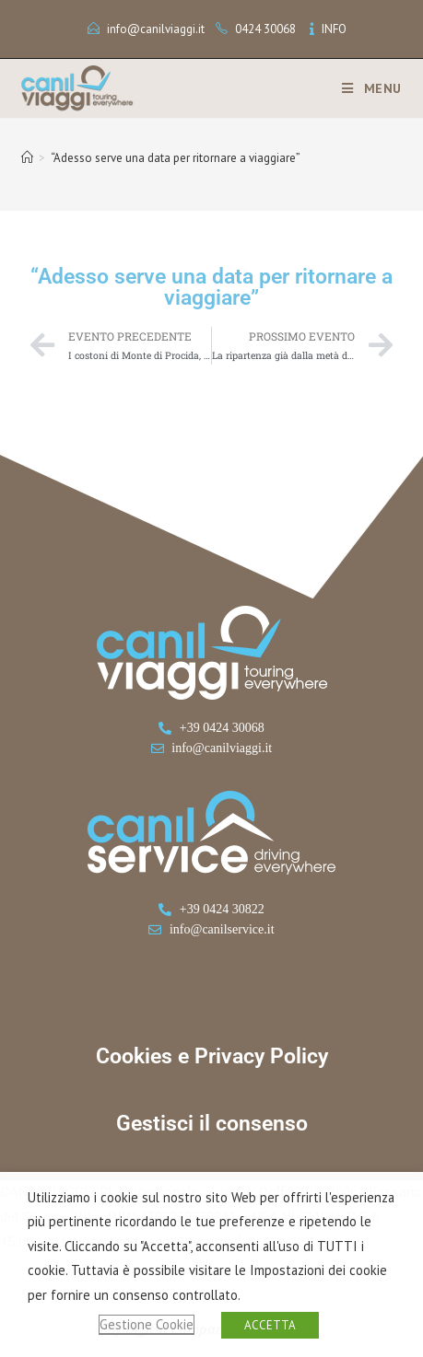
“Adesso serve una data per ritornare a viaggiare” (175, 158)
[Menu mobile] (365, 88)
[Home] (27, 158)
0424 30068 (265, 29)
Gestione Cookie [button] (147, 1324)
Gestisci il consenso (212, 1123)
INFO (334, 29)
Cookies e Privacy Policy (212, 1056)
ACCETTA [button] (270, 1325)
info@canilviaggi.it (156, 29)
